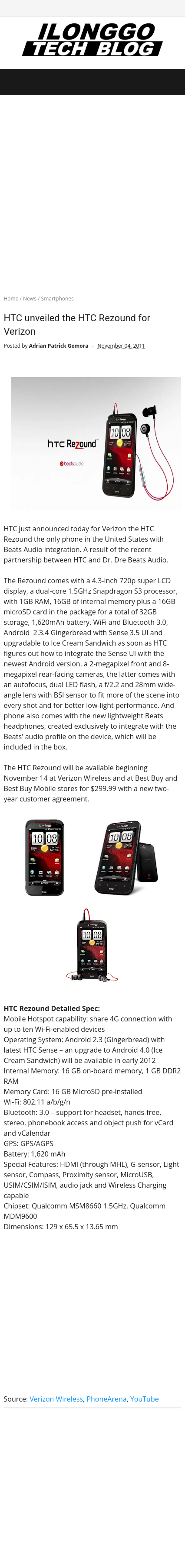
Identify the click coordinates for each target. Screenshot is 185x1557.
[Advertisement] (92, 192)
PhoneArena (106, 1399)
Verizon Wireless (56, 1399)
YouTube (144, 1399)
